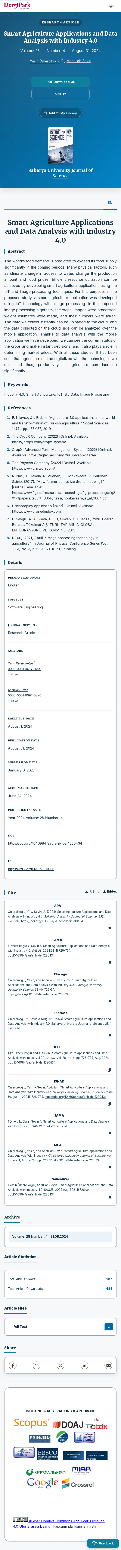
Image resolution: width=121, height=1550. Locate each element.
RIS (90, 891)
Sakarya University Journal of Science (60, 173)
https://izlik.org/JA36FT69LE (31, 869)
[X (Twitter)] (60, 1365)
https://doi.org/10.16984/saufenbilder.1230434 (45, 843)
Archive (12, 1217)
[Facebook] (12, 1365)
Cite (60, 94)
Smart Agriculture (40, 394)
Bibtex (110, 891)
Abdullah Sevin (79, 61)
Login (110, 6)
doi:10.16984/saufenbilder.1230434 (31, 955)
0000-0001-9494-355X (24, 669)
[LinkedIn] (84, 1365)
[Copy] (109, 928)
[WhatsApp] (36, 1365)
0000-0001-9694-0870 (24, 695)
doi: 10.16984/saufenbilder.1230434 (31, 1062)
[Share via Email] (108, 1365)
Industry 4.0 (14, 394)
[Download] (109, 1326)
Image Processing (94, 394)
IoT (59, 394)
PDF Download (60, 82)
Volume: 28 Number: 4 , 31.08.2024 (40, 1237)
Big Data (71, 394)
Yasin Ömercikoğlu (45, 61)
